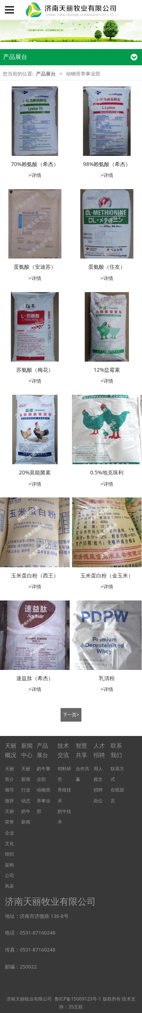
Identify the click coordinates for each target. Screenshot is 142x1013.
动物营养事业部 (43, 800)
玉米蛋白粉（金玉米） (106, 575)
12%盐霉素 (107, 369)
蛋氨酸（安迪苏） (35, 266)
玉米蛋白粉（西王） (35, 575)
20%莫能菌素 (35, 472)
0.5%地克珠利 (106, 472)
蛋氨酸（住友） (106, 266)
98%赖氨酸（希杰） (107, 164)
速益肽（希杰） (34, 678)
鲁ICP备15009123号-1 (78, 999)
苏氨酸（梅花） (34, 369)
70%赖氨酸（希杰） (35, 164)
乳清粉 (107, 678)
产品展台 (46, 73)
